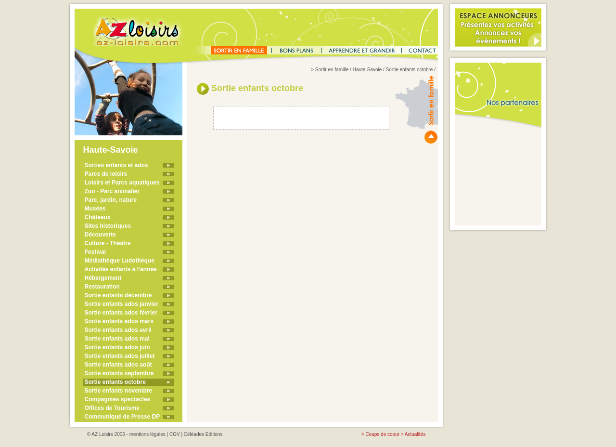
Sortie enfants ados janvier (121, 304)
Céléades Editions (203, 434)
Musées (95, 208)
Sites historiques (108, 226)
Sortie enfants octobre (115, 382)
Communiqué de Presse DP (122, 416)
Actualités (415, 434)
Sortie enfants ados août (118, 364)
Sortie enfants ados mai (117, 338)
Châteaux (98, 217)
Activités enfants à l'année (121, 269)
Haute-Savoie (367, 69)
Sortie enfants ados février (121, 312)
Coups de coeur (382, 434)
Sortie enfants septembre (119, 373)
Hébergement (103, 278)
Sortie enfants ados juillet (120, 356)
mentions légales (147, 434)
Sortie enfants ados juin (117, 347)
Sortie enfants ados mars (119, 321)
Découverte (100, 234)
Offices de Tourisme (112, 408)
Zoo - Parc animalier (112, 191)
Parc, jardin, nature (111, 200)
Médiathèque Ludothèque (119, 260)
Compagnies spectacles (118, 399)
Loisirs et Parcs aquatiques (122, 182)
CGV (174, 434)
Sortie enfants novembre (119, 390)
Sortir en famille (331, 69)
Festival (95, 252)
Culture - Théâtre (108, 243)
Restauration (102, 286)
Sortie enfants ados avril (118, 330)
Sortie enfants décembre (118, 295)
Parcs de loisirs (106, 174)
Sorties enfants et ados (116, 165)
